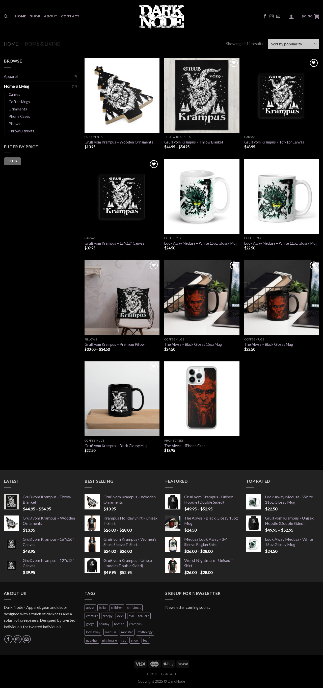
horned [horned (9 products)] (119, 624)
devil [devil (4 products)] (120, 616)
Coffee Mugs (19, 102)
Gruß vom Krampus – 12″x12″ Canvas (114, 243)
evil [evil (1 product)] (131, 616)
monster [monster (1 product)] (127, 632)
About (50, 16)
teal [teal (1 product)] (145, 640)
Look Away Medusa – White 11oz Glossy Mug (280, 243)
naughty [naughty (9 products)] (92, 640)
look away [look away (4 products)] (93, 632)
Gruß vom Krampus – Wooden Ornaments (119, 142)
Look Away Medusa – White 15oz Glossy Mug (200, 243)
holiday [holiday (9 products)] (104, 624)
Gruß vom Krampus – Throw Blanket (193, 142)
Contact (70, 16)
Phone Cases (19, 116)
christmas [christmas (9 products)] (134, 608)
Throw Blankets (21, 131)
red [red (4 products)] (123, 640)
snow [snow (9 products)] (135, 640)
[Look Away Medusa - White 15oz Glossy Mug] (201, 196)
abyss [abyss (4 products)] (90, 608)
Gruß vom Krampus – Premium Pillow (115, 344)
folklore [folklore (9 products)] (143, 616)
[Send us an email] (278, 16)
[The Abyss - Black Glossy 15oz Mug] (201, 297)
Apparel (11, 76)
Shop (35, 16)
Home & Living (16, 86)
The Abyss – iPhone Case (184, 446)
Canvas (14, 94)
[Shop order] (293, 44)
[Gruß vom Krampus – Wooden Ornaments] (122, 95)
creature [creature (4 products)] (92, 616)
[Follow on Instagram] (272, 16)
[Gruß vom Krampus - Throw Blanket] (201, 95)
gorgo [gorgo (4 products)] (90, 624)
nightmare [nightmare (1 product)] (109, 640)
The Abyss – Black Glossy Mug (268, 344)
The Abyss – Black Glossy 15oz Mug (193, 344)
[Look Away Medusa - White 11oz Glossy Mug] (281, 196)
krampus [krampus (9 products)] (135, 624)
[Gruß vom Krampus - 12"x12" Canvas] (122, 196)
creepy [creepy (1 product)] (108, 616)
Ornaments (18, 109)
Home (20, 16)
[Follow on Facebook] (265, 16)
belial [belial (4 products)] (102, 608)
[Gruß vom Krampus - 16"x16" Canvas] (281, 95)
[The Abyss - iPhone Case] (201, 398)
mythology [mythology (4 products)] (145, 632)
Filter (12, 161)
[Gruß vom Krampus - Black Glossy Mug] (122, 398)
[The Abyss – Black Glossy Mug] (281, 297)
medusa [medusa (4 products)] (111, 632)
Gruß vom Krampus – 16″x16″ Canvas (274, 142)
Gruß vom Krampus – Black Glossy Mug (116, 446)
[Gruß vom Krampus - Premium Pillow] (122, 297)
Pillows (14, 124)
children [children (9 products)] (117, 608)
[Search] (6, 16)
